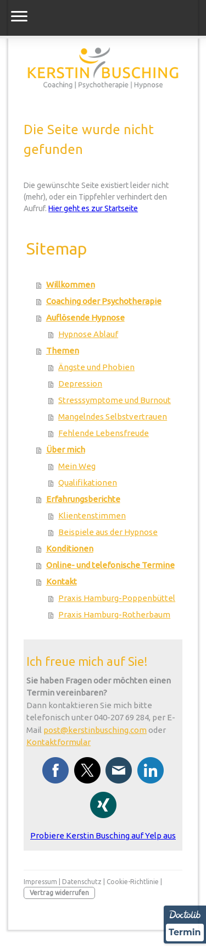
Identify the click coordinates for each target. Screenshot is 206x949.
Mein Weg (77, 466)
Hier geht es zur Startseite (93, 208)
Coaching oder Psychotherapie (104, 301)
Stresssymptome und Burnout (114, 400)
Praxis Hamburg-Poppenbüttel (116, 598)
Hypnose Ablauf (88, 334)
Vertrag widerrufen (59, 892)
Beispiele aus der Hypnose (108, 532)
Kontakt (61, 581)
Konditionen (69, 548)
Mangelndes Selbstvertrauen (112, 416)
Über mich (65, 449)
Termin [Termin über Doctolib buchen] (185, 932)
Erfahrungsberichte (83, 499)
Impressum (40, 881)
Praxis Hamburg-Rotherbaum (114, 614)
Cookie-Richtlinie (133, 881)
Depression (80, 383)
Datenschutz (82, 881)
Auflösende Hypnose (85, 317)
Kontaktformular (58, 742)
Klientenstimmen (92, 515)
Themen (62, 350)
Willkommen (70, 284)
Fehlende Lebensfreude (103, 433)
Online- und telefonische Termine (110, 565)
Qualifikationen (87, 482)
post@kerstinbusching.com (95, 730)
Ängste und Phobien (96, 367)
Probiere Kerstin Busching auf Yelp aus (103, 835)
